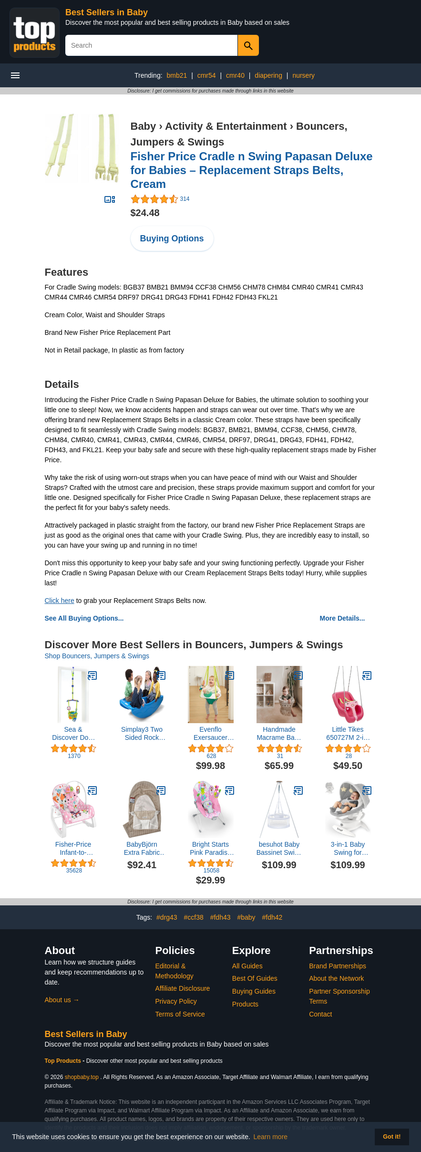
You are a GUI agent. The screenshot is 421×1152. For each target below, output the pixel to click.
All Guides (247, 966)
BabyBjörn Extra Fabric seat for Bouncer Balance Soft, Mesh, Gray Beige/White (142, 849)
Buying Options (172, 238)
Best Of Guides (254, 978)
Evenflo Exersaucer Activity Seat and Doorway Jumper (210, 734)
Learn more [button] (271, 1137)
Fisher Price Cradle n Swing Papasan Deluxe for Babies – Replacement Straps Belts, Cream (252, 170)
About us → (62, 1000)
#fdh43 (220, 917)
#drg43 (166, 917)
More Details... (342, 618)
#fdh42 (272, 917)
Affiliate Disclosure (182, 988)
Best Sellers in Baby (106, 12)
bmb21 (176, 75)
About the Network (336, 978)
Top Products (64, 1061)
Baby (143, 126)
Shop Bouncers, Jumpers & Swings (97, 656)
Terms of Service (180, 1014)
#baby (246, 917)
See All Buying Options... (84, 618)
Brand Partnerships (337, 966)
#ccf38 (194, 917)
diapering (268, 75)
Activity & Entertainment (226, 126)
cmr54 (206, 75)
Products (245, 1004)
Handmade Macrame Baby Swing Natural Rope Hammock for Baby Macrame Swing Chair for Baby (279, 734)
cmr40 (235, 75)
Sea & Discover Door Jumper (73, 734)
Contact (320, 1014)
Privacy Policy (176, 1001)
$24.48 (145, 213)
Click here (59, 600)
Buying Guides (254, 991)
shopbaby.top (82, 1077)
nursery (303, 75)
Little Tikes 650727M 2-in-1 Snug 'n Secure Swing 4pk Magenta (347, 734)
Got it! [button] (391, 1136)
